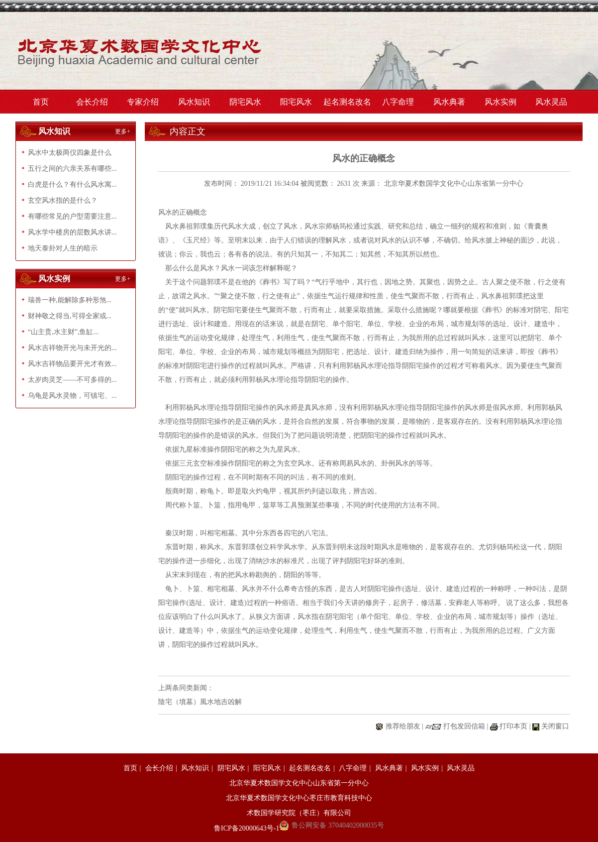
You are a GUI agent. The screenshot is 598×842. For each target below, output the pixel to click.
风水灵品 (551, 102)
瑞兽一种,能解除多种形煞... (69, 300)
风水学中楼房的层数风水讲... (72, 232)
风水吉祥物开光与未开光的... (72, 348)
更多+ (122, 131)
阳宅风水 (296, 102)
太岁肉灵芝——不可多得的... (72, 379)
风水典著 (449, 102)
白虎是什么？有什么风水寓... (72, 184)
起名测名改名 (347, 102)
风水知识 (194, 102)
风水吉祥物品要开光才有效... (72, 363)
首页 (41, 102)
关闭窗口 (555, 726)
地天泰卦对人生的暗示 (63, 248)
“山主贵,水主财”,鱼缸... (63, 332)
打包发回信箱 (464, 726)
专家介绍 (143, 102)
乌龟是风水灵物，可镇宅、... (72, 395)
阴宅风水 (245, 102)
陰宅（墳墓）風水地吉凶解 (200, 702)
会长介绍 (92, 102)
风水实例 (500, 102)
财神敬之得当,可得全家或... (69, 316)
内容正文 (187, 131)
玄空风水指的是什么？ (63, 200)
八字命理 (398, 102)
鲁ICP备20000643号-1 (246, 828)
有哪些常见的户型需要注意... (72, 216)
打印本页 (513, 726)
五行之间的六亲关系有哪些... (72, 168)
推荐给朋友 (403, 726)
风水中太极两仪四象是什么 (69, 152)
